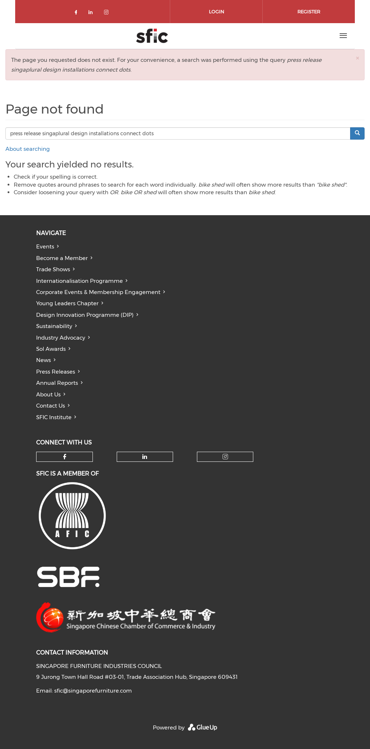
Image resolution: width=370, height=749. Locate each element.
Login (216, 11)
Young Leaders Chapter (67, 303)
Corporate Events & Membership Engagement (98, 292)
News (43, 360)
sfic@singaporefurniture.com (93, 690)
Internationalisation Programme (79, 280)
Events (45, 246)
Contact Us (50, 405)
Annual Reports (57, 382)
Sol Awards (51, 348)
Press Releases (55, 371)
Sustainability (54, 326)
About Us (48, 394)
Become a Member (62, 258)
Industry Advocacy (60, 337)
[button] (357, 58)
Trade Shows (53, 269)
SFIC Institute (54, 417)
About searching (27, 148)
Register (308, 11)
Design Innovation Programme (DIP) (85, 314)
